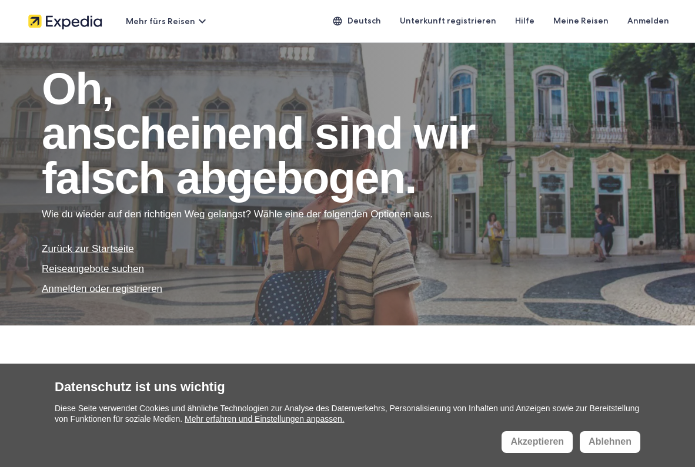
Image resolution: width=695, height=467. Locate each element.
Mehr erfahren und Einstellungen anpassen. (265, 419)
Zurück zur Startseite (88, 248)
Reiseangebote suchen (93, 268)
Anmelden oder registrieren (102, 288)
